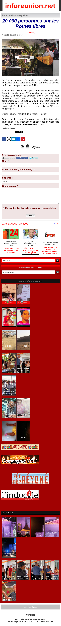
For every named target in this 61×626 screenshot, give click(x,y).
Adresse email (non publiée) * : (18, 169)
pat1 (8, 437)
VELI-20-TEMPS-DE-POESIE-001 (9, 598)
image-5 (23, 437)
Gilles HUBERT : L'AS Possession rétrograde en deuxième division (30, 250)
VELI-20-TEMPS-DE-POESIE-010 (9, 578)
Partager (36, 147)
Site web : (7, 178)
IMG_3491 (8, 346)
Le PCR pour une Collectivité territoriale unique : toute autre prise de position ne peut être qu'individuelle (50, 250)
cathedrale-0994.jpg (9, 534)
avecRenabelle (23, 323)
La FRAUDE (7, 513)
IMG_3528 (23, 346)
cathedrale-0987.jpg (9, 555)
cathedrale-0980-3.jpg (23, 534)
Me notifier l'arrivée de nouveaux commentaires (30, 208)
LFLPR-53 (23, 300)
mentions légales (30, 607)
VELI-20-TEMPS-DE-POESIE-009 (23, 578)
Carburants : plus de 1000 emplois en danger (11, 251)
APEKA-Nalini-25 (8, 415)
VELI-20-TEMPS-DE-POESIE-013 (9, 370)
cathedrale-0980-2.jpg (52, 534)
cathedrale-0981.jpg (37, 534)
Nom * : (6, 161)
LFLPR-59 (8, 300)
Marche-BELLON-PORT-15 (9, 393)
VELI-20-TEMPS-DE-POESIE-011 (23, 370)
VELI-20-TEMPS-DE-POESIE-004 (52, 578)
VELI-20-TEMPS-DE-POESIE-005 (38, 578)
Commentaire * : (10, 186)
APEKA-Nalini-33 (23, 415)
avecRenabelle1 (8, 323)
